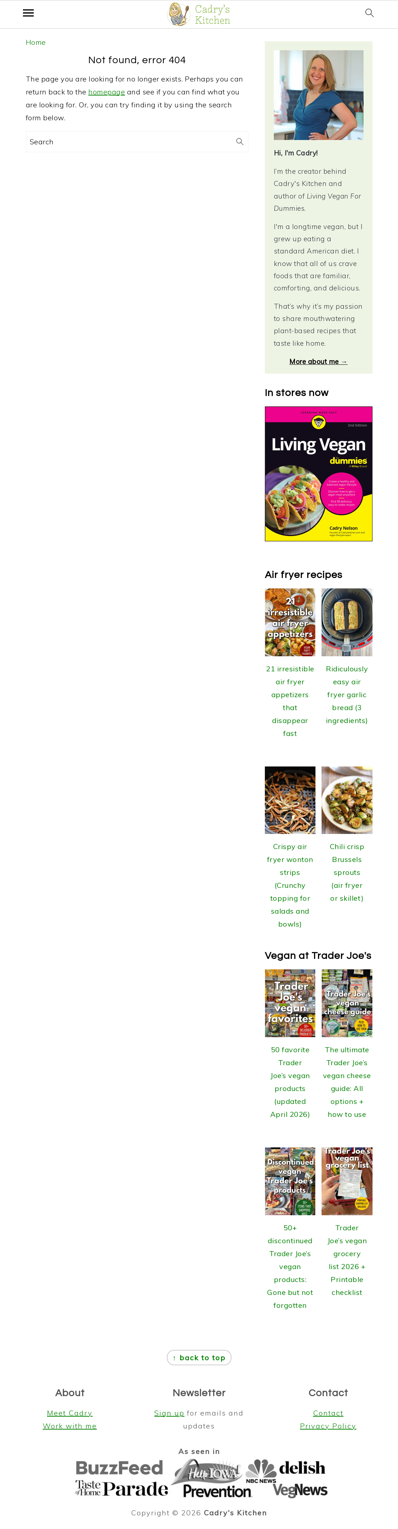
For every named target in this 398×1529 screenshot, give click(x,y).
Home (36, 42)
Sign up (169, 1412)
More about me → (318, 361)
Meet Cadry (70, 1412)
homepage (106, 91)
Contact (328, 1412)
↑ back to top (199, 1357)
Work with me (70, 1425)
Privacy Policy (328, 1425)
